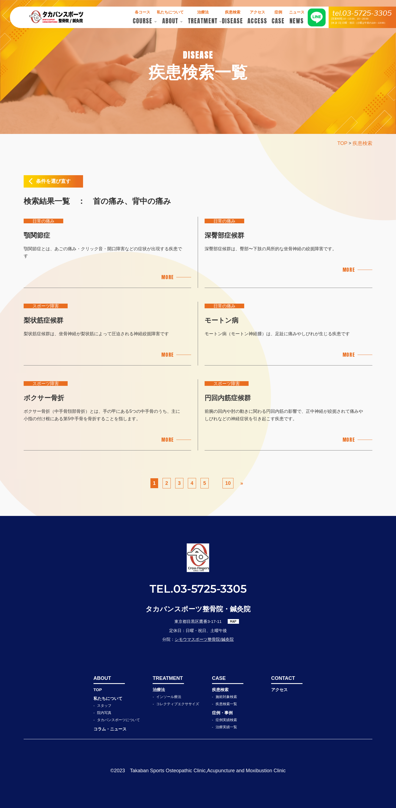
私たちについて (108, 698)
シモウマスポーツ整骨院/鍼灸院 (204, 639)
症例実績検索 (226, 720)
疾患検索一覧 (226, 704)
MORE (167, 277)
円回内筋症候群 (228, 398)
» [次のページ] (241, 483)
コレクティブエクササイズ (177, 704)
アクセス (279, 689)
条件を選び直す (53, 181)
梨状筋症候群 (43, 320)
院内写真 (104, 713)
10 (228, 483)
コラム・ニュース (110, 729)
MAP (233, 621)
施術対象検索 (226, 697)
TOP (98, 689)
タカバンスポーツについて (118, 720)
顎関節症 (37, 235)
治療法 (159, 689)
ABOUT (102, 678)
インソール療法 (168, 697)
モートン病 (221, 320)
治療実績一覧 (226, 727)
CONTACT (283, 678)
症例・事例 (222, 712)
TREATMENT (168, 678)
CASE (219, 678)
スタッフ (104, 705)
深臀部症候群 (224, 235)
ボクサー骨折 (44, 398)
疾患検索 (220, 689)
